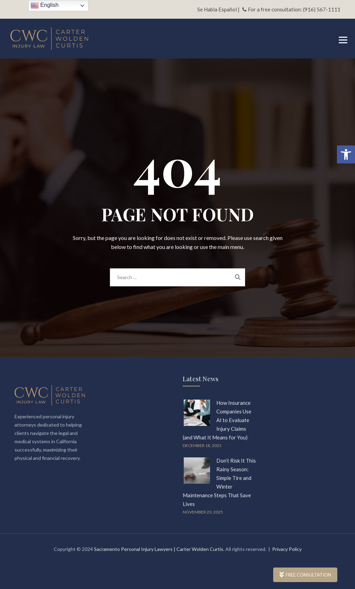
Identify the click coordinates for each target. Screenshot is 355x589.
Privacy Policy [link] (287, 549)
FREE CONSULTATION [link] (305, 574)
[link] (346, 154)
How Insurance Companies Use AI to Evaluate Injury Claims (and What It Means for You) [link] (217, 420)
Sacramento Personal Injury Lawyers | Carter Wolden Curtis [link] (158, 549)
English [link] (45, 5)
